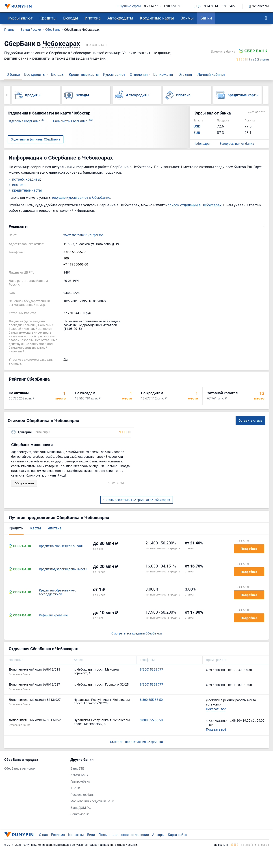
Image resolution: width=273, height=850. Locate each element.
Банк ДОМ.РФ (80, 808)
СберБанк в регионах (19, 768)
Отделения (139, 74)
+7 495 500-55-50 (75, 264)
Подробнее (249, 548)
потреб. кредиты (26, 179)
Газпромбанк (80, 781)
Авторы (158, 835)
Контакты (76, 835)
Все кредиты (35, 74)
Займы (187, 18)
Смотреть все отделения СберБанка (136, 742)
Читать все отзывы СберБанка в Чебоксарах (136, 500)
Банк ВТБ (77, 768)
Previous (7, 95)
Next (266, 95)
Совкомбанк (79, 814)
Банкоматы (163, 74)
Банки (206, 18)
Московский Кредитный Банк (92, 801)
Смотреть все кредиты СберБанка (136, 633)
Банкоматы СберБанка (73, 121)
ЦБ (197, 6)
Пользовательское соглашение (123, 835)
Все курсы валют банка (236, 144)
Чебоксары (201, 144)
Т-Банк (75, 788)
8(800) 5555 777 (151, 669)
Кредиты (47, 18)
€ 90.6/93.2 (172, 6)
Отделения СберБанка (26, 121)
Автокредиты (120, 18)
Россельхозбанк (82, 795)
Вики (91, 835)
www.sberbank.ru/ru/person (83, 235)
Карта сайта (177, 835)
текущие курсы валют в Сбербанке (81, 197)
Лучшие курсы (129, 6)
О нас (43, 835)
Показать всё (216, 709)
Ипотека (93, 18)
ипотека (19, 185)
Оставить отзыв (250, 420)
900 (66, 258)
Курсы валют (20, 18)
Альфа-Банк (79, 775)
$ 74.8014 (211, 6)
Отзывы (185, 74)
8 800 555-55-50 (74, 252)
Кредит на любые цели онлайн (61, 546)
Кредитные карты (157, 18)
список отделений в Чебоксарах (194, 205)
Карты (35, 528)
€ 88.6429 (228, 6)
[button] (136, 226)
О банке (13, 74)
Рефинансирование (53, 615)
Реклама (58, 835)
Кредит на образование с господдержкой (57, 592)
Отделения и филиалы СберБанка (35, 139)
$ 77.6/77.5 (152, 6)
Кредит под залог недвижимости (63, 569)
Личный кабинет (211, 74)
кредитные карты (27, 190)
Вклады (70, 18)
